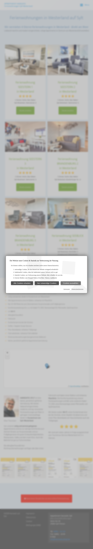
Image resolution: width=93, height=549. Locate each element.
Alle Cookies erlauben (22, 283)
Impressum (67, 289)
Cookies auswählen (70, 283)
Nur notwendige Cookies (46, 283)
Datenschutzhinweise (77, 289)
